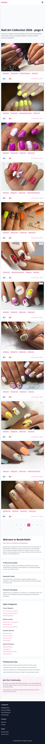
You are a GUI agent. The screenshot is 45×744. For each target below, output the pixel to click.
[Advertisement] (22, 15)
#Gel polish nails (6, 511)
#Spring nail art (31, 312)
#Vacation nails (14, 113)
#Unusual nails (31, 431)
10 (20, 529)
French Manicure (5, 712)
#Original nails (14, 312)
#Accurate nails (23, 511)
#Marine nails (37, 113)
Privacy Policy (5, 732)
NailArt (4, 2)
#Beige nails (28, 272)
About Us (3, 722)
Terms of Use (4, 734)
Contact (3, 724)
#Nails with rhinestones (25, 73)
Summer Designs (6, 710)
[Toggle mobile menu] (42, 2)
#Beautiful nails (32, 232)
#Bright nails (6, 73)
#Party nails (31, 391)
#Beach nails (35, 73)
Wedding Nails (5, 708)
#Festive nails (23, 153)
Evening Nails (5, 715)
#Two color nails (14, 73)
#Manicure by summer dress (25, 113)
